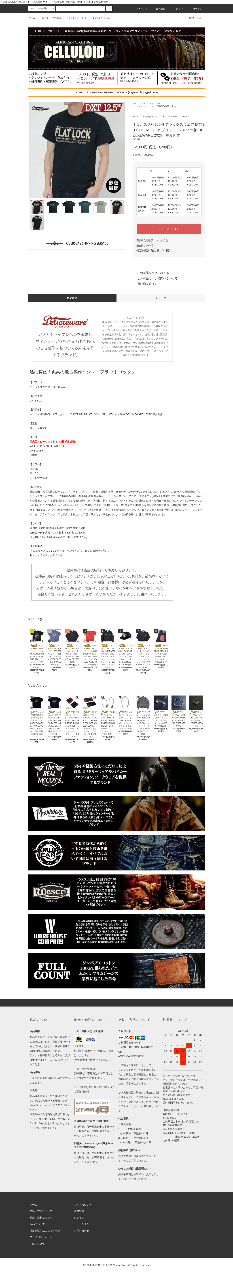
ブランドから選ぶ (75, 18)
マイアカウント (83, 1204)
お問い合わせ (193, 18)
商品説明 (72, 298)
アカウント (140, 8)
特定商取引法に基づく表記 (153, 250)
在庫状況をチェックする (152, 240)
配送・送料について (41, 1217)
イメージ (160, 298)
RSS (32, 1243)
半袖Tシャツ (155, 104)
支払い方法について (41, 1211)
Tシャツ (144, 104)
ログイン (176, 8)
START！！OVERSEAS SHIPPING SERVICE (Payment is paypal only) (116, 92)
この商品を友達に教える (151, 272)
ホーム (32, 18)
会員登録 (159, 8)
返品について (145, 245)
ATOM (40, 1243)
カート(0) (195, 8)
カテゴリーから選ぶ (50, 18)
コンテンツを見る (99, 18)
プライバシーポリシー (42, 1237)
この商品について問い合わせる (155, 278)
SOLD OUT (169, 229)
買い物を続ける (145, 283)
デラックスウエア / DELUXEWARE (155, 106)
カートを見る (81, 1224)
